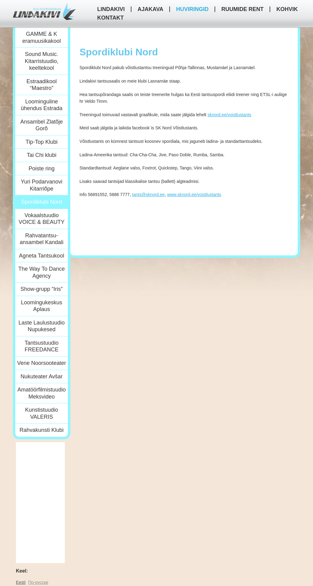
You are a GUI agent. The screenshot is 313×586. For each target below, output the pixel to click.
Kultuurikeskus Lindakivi (44, 11)
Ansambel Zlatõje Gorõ (41, 125)
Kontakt (110, 18)
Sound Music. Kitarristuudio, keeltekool (41, 61)
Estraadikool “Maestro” (41, 84)
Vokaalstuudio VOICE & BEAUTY (41, 218)
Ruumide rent (242, 9)
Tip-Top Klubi (41, 142)
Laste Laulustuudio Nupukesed (41, 326)
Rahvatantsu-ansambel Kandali (41, 239)
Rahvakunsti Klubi (42, 430)
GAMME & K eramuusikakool (41, 37)
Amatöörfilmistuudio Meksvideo (41, 393)
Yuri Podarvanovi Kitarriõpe (41, 185)
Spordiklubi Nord (41, 202)
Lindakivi (111, 9)
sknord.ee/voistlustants (229, 114)
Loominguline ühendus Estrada (41, 105)
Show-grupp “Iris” (41, 289)
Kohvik (287, 9)
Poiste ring (41, 168)
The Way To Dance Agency (41, 272)
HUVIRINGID (192, 9)
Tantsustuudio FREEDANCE (41, 346)
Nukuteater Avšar (41, 376)
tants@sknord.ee (148, 194)
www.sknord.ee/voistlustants (194, 194)
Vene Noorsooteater (41, 363)
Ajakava (150, 9)
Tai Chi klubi (41, 155)
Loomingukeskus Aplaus (41, 306)
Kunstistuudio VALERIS (41, 413)
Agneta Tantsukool (41, 256)
